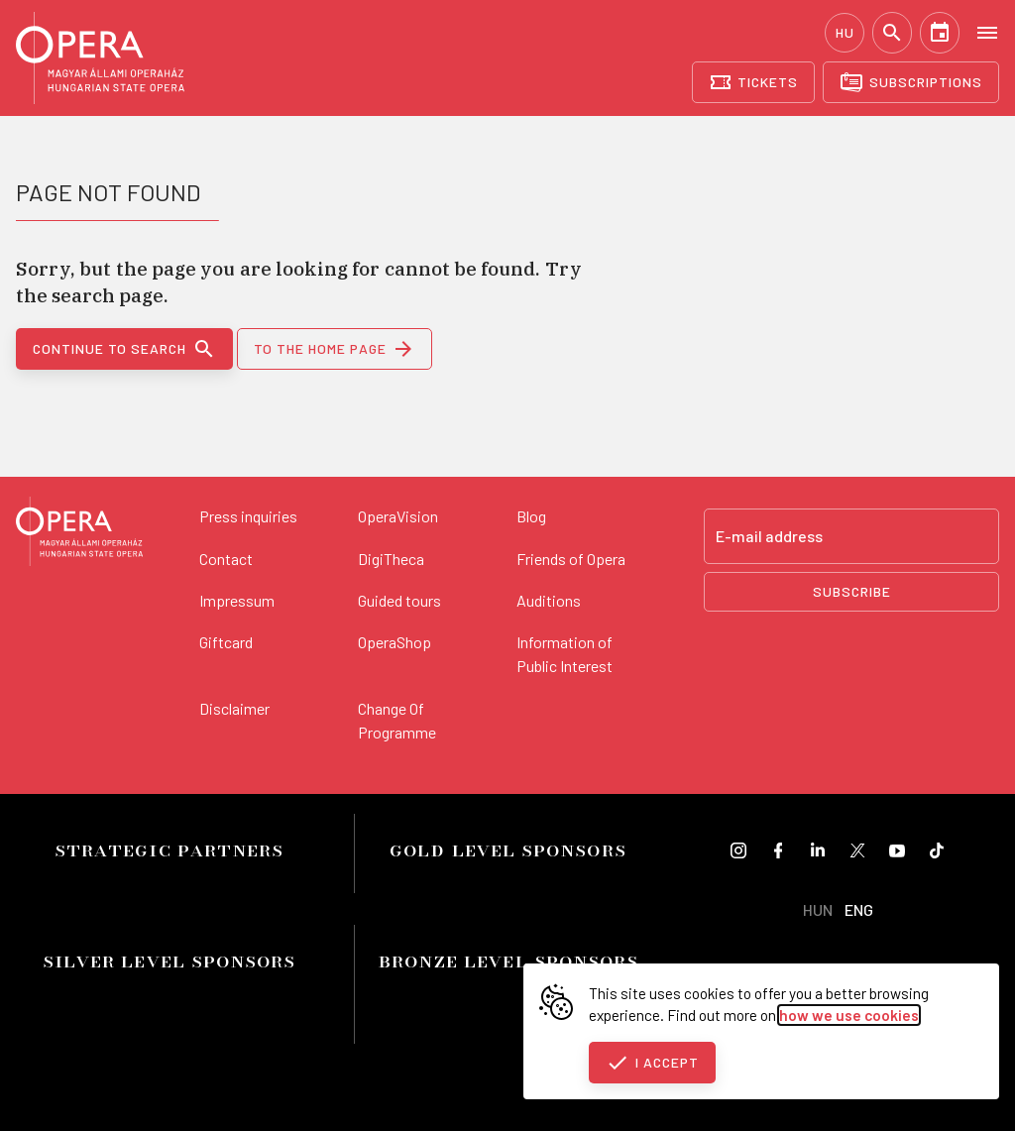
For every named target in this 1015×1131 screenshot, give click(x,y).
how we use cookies (849, 1015)
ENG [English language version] (859, 909)
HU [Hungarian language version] (845, 32)
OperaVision (398, 516)
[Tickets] (754, 82)
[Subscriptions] (911, 82)
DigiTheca (391, 558)
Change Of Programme (397, 720)
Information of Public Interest (564, 653)
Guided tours (399, 600)
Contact (226, 558)
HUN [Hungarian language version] (818, 909)
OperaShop (394, 641)
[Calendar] (939, 33)
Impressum (237, 600)
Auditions (548, 600)
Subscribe (852, 591)
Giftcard (226, 641)
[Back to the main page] (79, 534)
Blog (531, 516)
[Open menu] (987, 32)
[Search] (892, 33)
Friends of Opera (570, 558)
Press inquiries (248, 516)
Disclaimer (234, 708)
